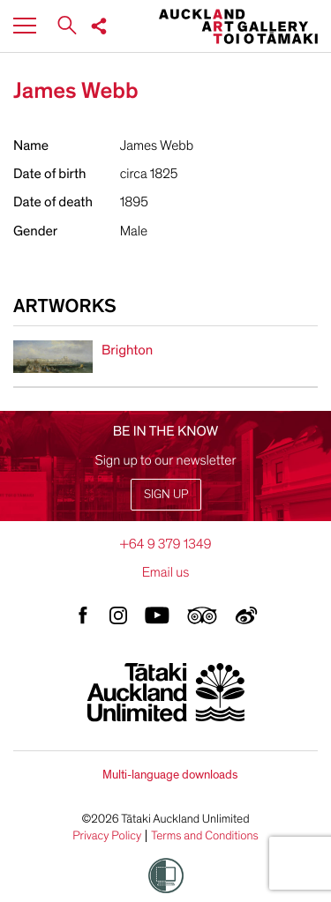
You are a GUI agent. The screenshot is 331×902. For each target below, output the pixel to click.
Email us (166, 572)
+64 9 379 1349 (165, 544)
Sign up (166, 494)
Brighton (127, 350)
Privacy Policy (106, 836)
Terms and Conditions (205, 836)
